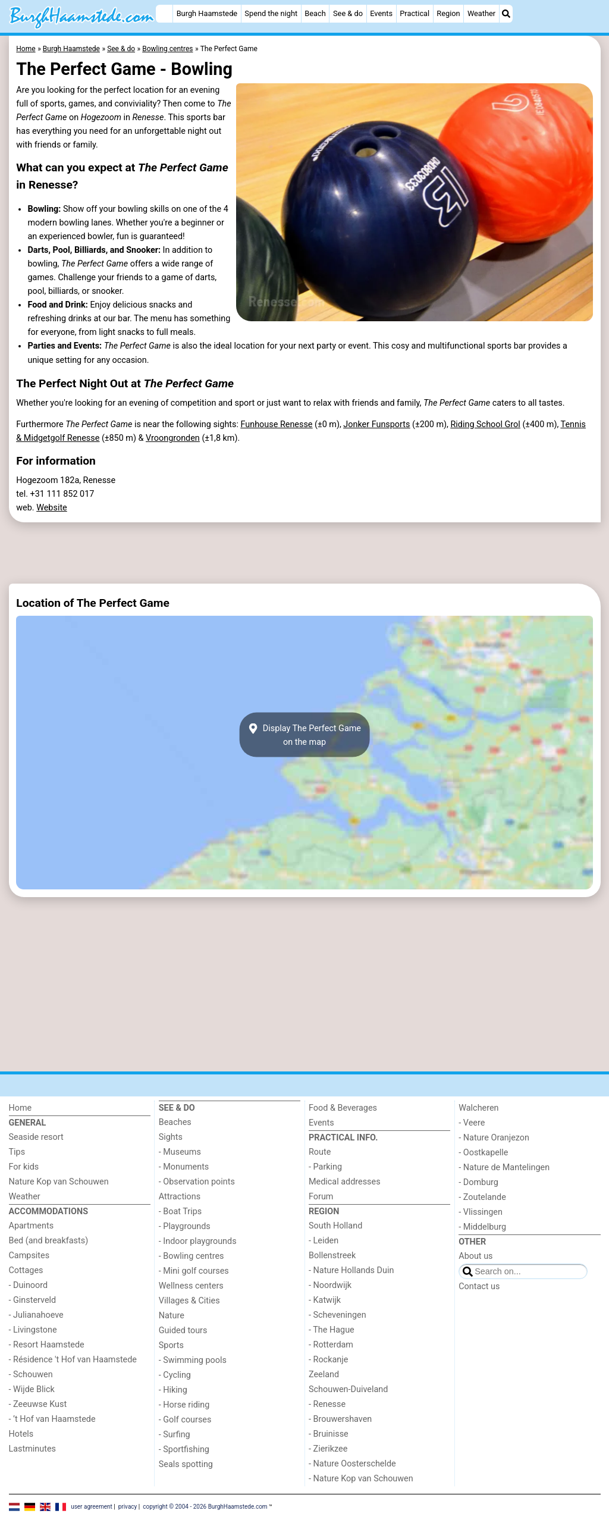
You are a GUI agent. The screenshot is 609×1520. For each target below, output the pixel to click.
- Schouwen (31, 1374)
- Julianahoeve (36, 1315)
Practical (414, 13)
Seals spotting (186, 1464)
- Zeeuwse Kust (38, 1404)
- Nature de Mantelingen (504, 1167)
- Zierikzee (328, 1449)
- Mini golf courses (194, 1271)
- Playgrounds (185, 1226)
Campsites (29, 1256)
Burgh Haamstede (207, 13)
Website (51, 508)
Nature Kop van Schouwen (59, 1182)
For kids (24, 1167)
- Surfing (174, 1435)
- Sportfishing (184, 1449)
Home (20, 1108)
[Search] (506, 14)
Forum (321, 1197)
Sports (171, 1345)
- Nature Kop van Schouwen (361, 1479)
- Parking (325, 1167)
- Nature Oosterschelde (352, 1464)
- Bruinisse (329, 1434)
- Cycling (175, 1375)
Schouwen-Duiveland (348, 1389)
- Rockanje (328, 1360)
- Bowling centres (191, 1256)
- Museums (180, 1152)
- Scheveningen (337, 1315)
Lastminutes (32, 1449)
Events (381, 13)
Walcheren (478, 1108)
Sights (171, 1137)
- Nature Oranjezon (494, 1138)
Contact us (479, 1286)
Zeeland (324, 1374)
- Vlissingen (481, 1212)
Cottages (26, 1270)
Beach (314, 13)
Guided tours (183, 1330)
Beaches (175, 1122)
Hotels (21, 1434)
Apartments (31, 1226)
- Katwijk (325, 1300)
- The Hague (331, 1330)
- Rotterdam (331, 1345)
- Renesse (327, 1404)
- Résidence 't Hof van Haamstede (73, 1360)
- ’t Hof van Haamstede (52, 1419)
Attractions (179, 1197)
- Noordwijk (330, 1285)
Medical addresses (345, 1182)
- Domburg (478, 1182)
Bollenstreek (332, 1256)
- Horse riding (184, 1405)
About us (475, 1256)
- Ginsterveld (32, 1300)
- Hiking (173, 1390)
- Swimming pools (193, 1360)
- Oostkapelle (483, 1153)
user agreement (91, 1506)
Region (448, 13)
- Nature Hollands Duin (351, 1270)
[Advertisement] (305, 552)
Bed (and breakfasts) (49, 1241)
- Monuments (184, 1167)
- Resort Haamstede (46, 1345)
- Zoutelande (482, 1197)
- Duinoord (28, 1285)
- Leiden (323, 1241)
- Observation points (197, 1182)
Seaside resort (36, 1137)
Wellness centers (191, 1286)
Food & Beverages (343, 1108)
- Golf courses (185, 1420)
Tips (17, 1152)
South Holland (335, 1226)
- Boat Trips (180, 1211)
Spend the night (270, 13)
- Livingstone (33, 1330)
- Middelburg (482, 1227)
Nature (171, 1316)
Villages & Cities (189, 1301)
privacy (127, 1506)
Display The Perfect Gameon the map (304, 735)
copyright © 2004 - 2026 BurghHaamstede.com (205, 1506)
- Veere (472, 1123)
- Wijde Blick (32, 1389)
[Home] (164, 14)
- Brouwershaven (340, 1419)
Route (320, 1152)
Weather (481, 13)
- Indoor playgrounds (198, 1241)
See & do (348, 13)
